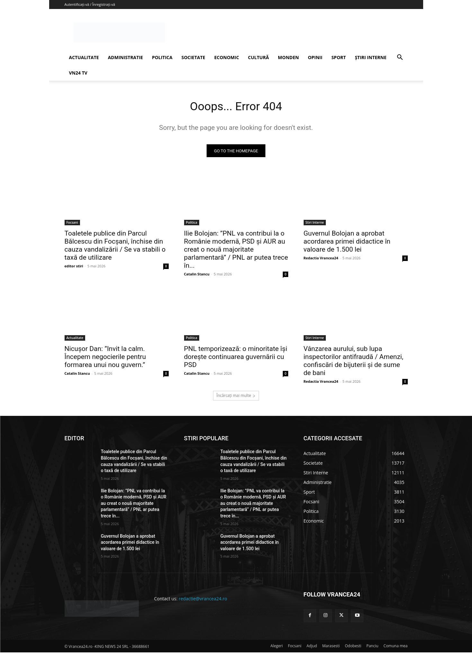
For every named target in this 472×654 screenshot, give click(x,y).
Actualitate (75, 339)
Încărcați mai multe (236, 397)
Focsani (72, 224)
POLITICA (162, 57)
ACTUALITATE (84, 57)
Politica (191, 224)
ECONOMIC (226, 57)
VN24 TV (78, 73)
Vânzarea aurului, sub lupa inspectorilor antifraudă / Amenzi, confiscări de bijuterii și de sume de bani (354, 363)
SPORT (338, 57)
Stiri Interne (315, 224)
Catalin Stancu (196, 275)
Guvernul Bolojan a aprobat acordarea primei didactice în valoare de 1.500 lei (347, 243)
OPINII (315, 57)
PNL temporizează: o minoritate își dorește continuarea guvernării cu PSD (235, 359)
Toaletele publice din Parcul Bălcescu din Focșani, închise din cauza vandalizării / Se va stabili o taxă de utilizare (115, 247)
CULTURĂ (258, 57)
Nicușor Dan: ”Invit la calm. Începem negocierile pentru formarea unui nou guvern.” (105, 359)
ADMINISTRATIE (125, 57)
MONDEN (288, 57)
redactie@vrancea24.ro (203, 600)
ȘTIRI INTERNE (370, 57)
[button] (400, 58)
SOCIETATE (193, 57)
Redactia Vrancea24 (321, 259)
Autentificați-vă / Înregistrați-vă (90, 4)
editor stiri (74, 267)
